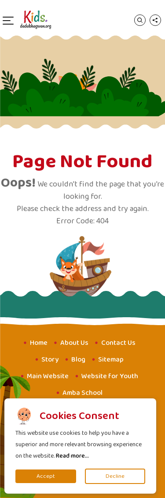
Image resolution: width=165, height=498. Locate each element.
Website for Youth (109, 376)
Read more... (72, 456)
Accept (46, 476)
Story (50, 359)
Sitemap (111, 359)
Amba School (82, 392)
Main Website (48, 376)
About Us (74, 342)
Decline (115, 476)
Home (39, 342)
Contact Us (118, 342)
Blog (78, 359)
